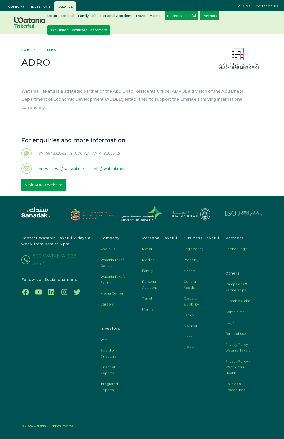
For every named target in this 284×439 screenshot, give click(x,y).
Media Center (111, 295)
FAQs (229, 325)
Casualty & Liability (191, 303)
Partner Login (236, 251)
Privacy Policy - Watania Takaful (238, 349)
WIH (103, 341)
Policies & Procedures (235, 389)
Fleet (188, 339)
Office (189, 350)
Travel (140, 16)
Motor (52, 16)
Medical (67, 16)
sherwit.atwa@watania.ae (60, 168)
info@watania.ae (108, 168)
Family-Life (87, 16)
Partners (209, 16)
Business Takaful (181, 16)
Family (147, 273)
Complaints (234, 314)
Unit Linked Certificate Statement (79, 30)
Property (191, 262)
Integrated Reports (109, 389)
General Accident (191, 286)
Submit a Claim (237, 303)
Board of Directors (108, 355)
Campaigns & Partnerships (236, 289)
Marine (155, 16)
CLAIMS (244, 6)
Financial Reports (107, 372)
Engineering (194, 251)
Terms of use (235, 335)
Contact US (267, 6)
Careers (107, 306)
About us (107, 251)
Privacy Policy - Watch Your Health (237, 369)
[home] (29, 22)
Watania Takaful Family (113, 281)
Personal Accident (116, 16)
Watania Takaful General (113, 264)
